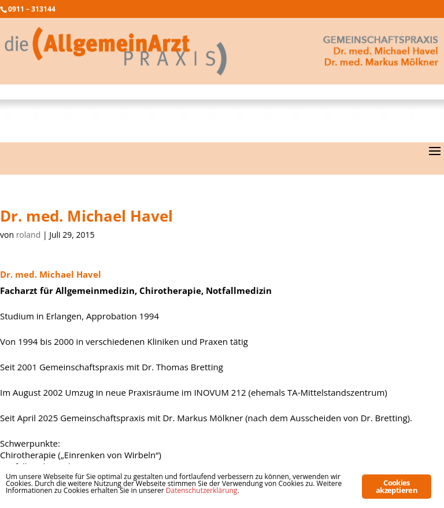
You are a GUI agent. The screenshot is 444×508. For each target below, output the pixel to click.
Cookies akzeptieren (396, 486)
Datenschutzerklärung (202, 490)
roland (28, 234)
